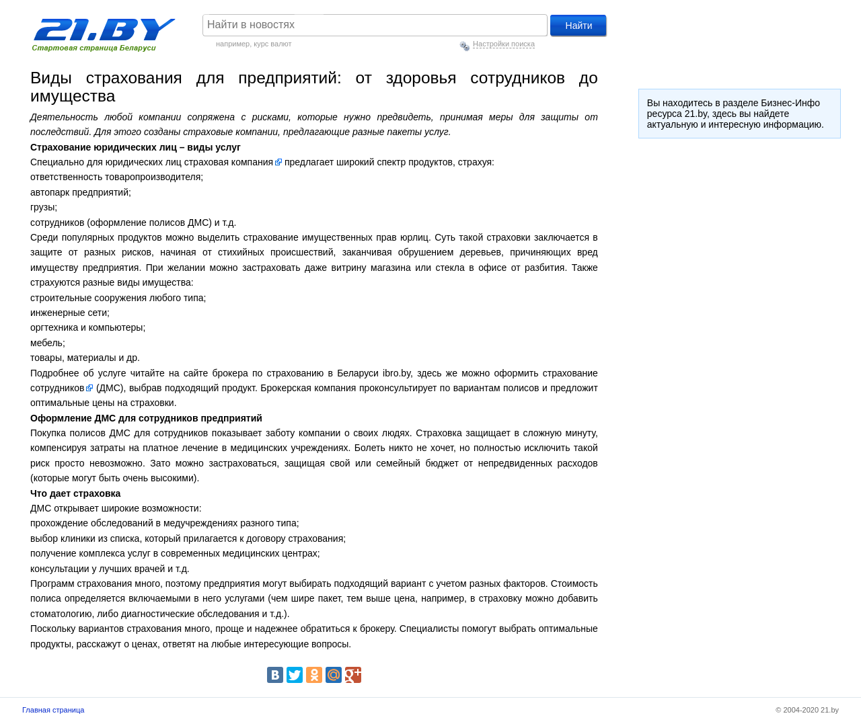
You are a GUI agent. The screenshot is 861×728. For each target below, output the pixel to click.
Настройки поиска (504, 44)
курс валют (272, 44)
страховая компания (228, 162)
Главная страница (53, 710)
